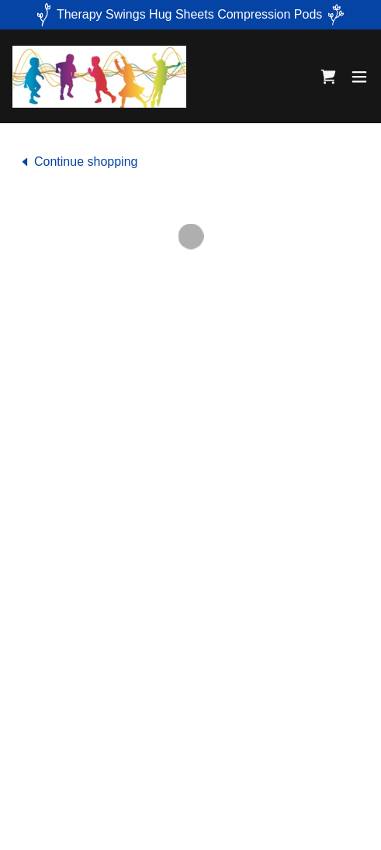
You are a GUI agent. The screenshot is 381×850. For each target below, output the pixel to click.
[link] (99, 76)
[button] (328, 76)
